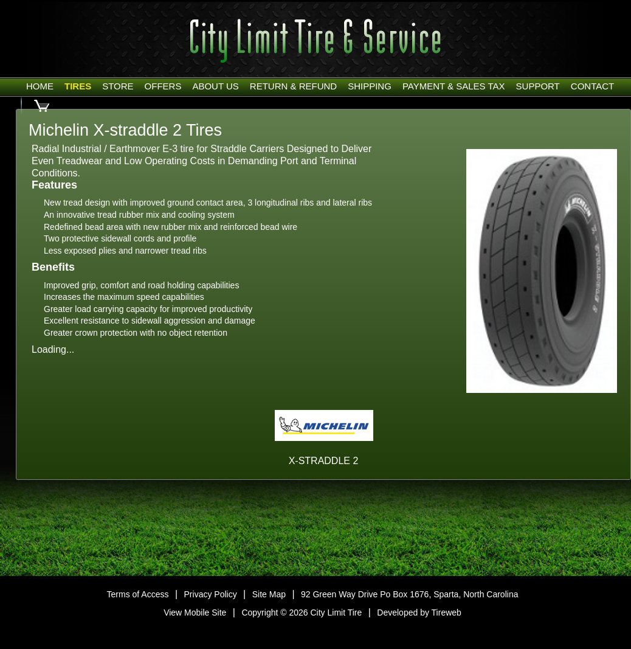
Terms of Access (138, 594)
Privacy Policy (210, 594)
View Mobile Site (195, 612)
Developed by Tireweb (419, 612)
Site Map (269, 594)
